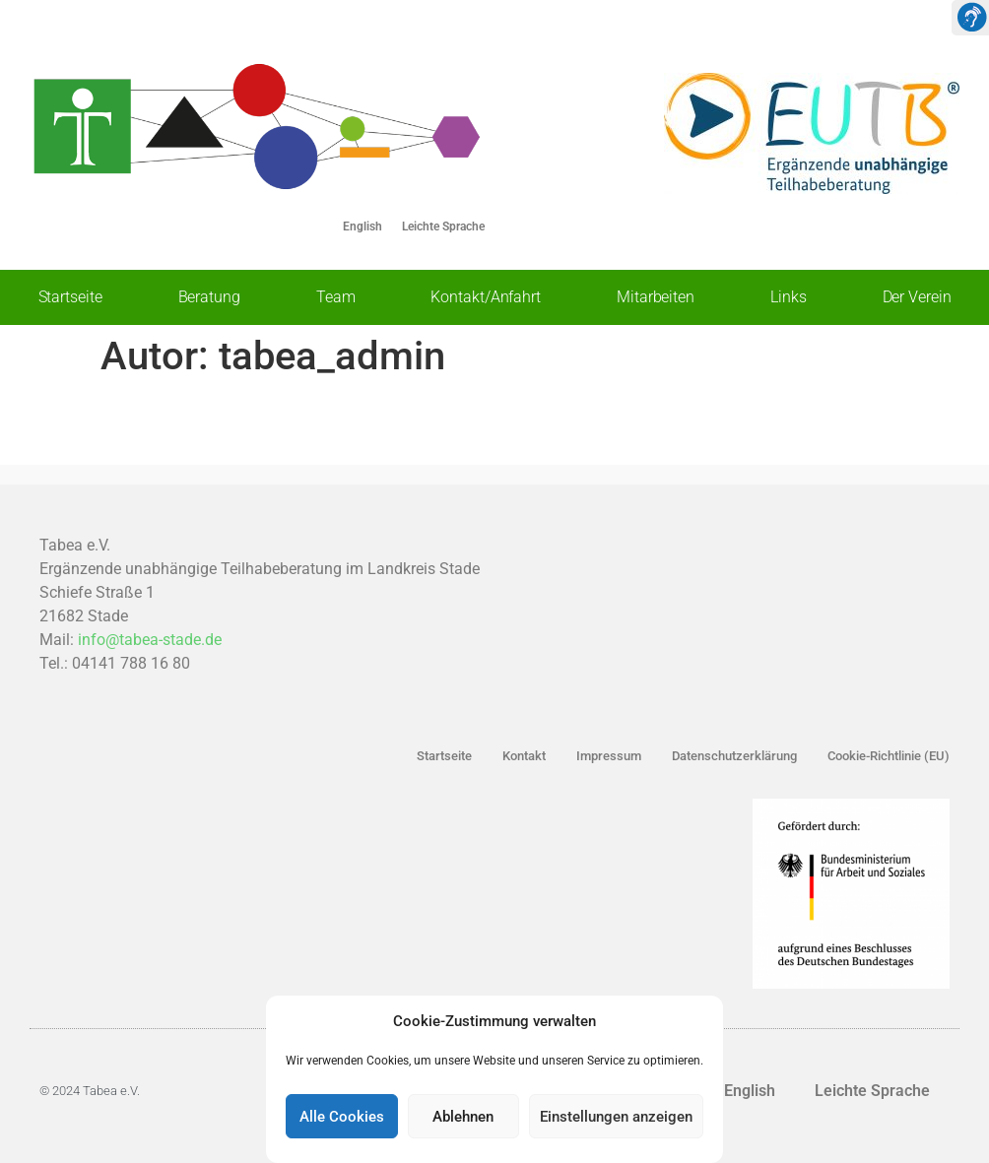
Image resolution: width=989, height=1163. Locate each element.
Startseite (70, 297)
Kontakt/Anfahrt (485, 297)
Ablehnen (463, 1117)
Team (336, 297)
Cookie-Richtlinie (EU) (888, 755)
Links (788, 297)
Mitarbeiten (655, 297)
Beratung (209, 297)
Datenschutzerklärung (734, 755)
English (362, 226)
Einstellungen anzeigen (616, 1117)
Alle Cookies (341, 1117)
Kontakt (524, 755)
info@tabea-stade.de (150, 639)
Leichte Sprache (443, 226)
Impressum (608, 755)
